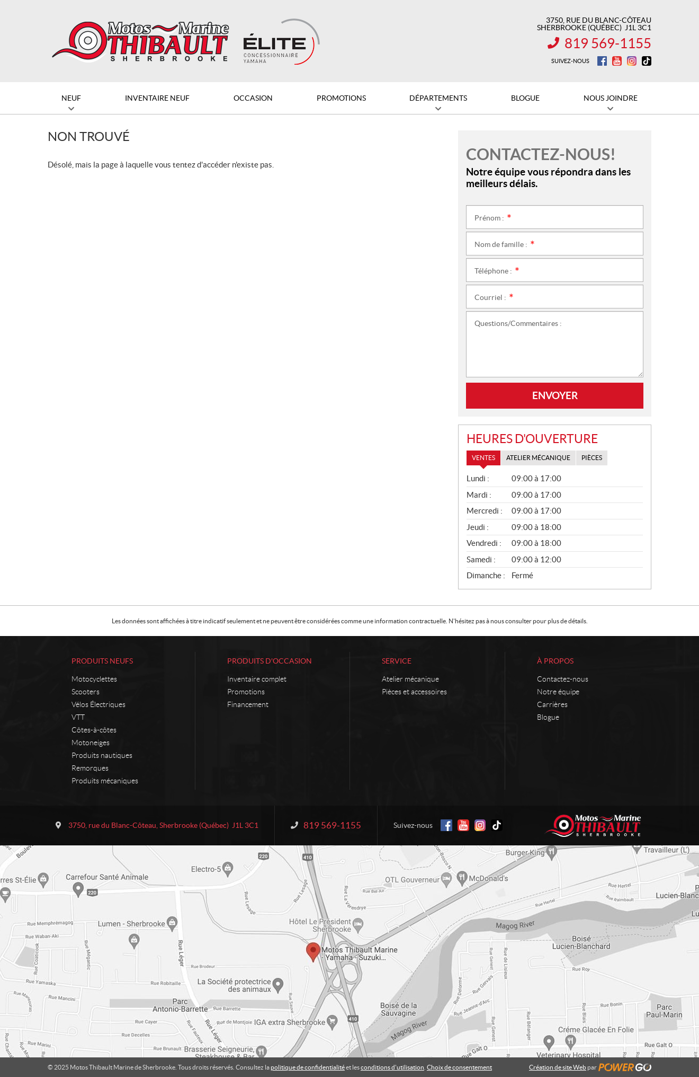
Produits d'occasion (269, 661)
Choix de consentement (459, 1067)
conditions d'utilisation (392, 1067)
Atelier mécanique (410, 679)
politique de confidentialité (308, 1067)
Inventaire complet (256, 679)
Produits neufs (102, 661)
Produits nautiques (101, 755)
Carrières (552, 704)
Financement (247, 704)
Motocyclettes (94, 679)
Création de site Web (557, 1067)
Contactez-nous (562, 679)
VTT (78, 717)
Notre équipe (558, 691)
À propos (555, 661)
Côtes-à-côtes (93, 730)
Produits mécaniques (104, 780)
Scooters (85, 691)
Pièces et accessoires (414, 691)
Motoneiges (90, 742)
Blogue (548, 717)
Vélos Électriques (98, 704)
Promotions (246, 691)
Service (396, 661)
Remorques (90, 768)
